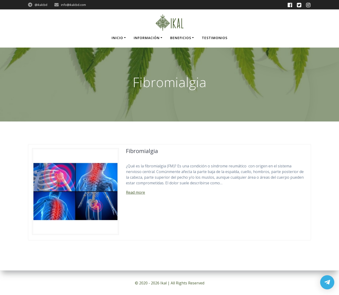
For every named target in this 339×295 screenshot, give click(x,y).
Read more (135, 192)
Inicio (117, 38)
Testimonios (214, 38)
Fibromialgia (142, 151)
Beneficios (180, 38)
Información (147, 38)
